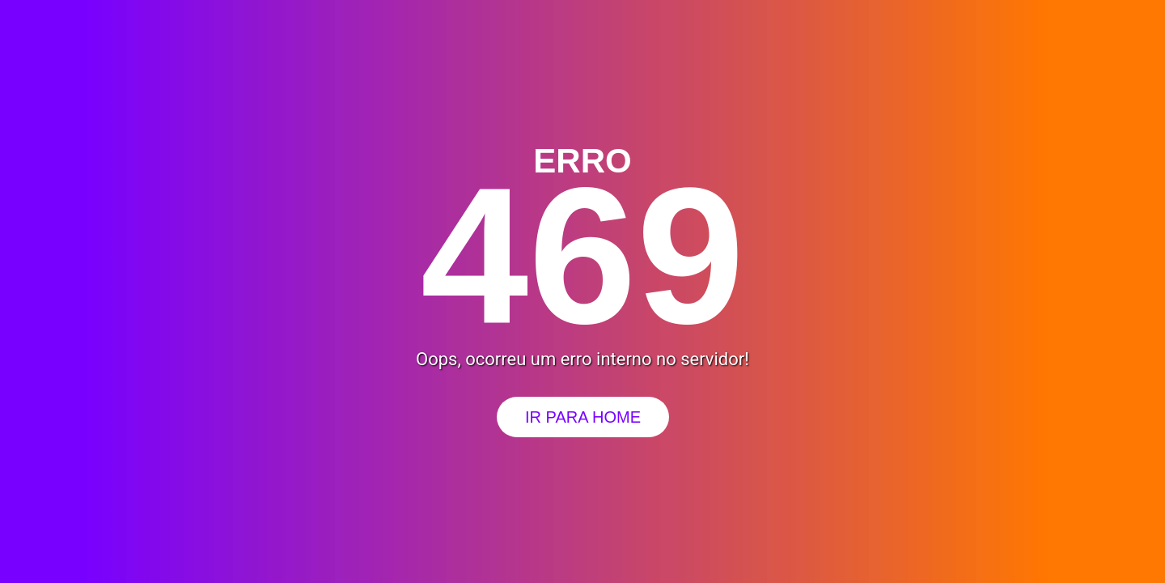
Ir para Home (583, 417)
